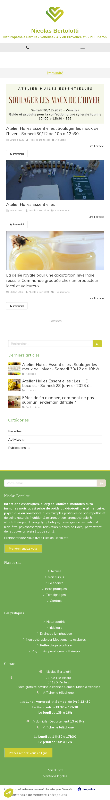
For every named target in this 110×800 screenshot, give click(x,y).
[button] (9, 793)
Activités (14, 439)
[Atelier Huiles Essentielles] (55, 180)
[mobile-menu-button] (82, 47)
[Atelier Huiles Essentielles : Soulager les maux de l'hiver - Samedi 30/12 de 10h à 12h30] (55, 104)
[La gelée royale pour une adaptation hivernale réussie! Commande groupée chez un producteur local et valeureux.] (55, 250)
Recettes (15, 431)
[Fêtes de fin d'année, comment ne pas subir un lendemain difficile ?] (14, 402)
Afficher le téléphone (58, 692)
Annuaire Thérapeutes (50, 795)
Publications (17, 448)
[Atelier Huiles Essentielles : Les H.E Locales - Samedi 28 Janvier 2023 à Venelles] (14, 385)
